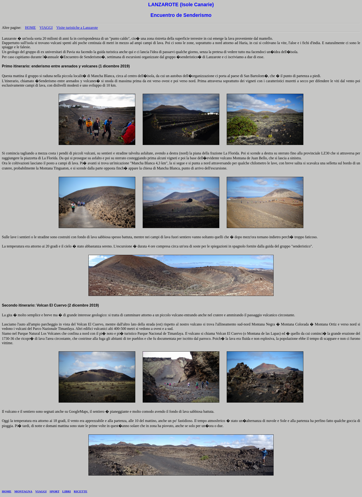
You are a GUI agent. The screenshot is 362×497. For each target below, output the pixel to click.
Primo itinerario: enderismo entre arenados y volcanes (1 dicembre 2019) (66, 66)
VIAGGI (46, 28)
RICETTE (80, 491)
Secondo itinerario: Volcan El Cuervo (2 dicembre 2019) (50, 305)
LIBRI (66, 491)
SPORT (54, 491)
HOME (30, 28)
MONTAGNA (23, 491)
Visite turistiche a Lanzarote (77, 28)
